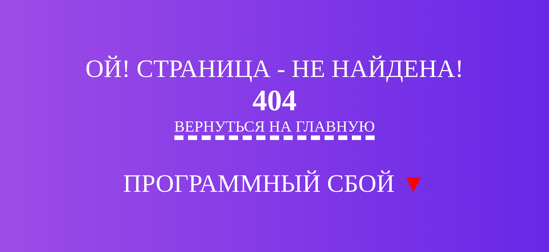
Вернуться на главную (274, 126)
